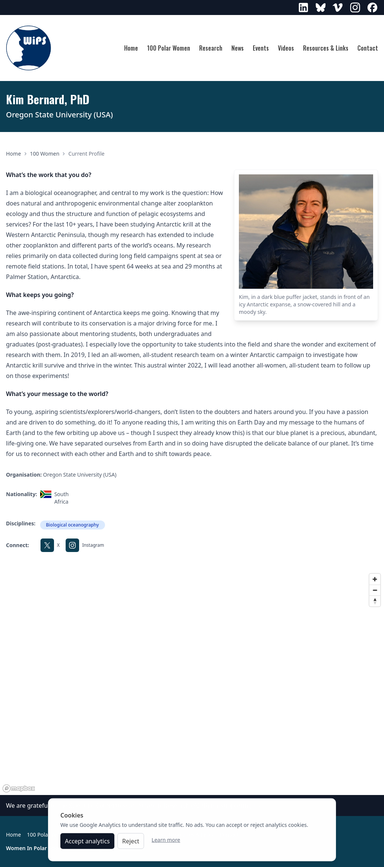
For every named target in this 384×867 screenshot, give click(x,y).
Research (210, 48)
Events (261, 48)
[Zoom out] (374, 590)
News (237, 48)
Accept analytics (87, 844)
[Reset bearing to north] (374, 601)
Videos (286, 48)
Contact (367, 48)
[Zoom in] (374, 579)
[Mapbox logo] (18, 788)
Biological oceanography (72, 525)
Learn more (166, 843)
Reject (131, 844)
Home (131, 48)
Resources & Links (325, 48)
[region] (192, 682)
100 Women (45, 153)
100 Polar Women (168, 48)
